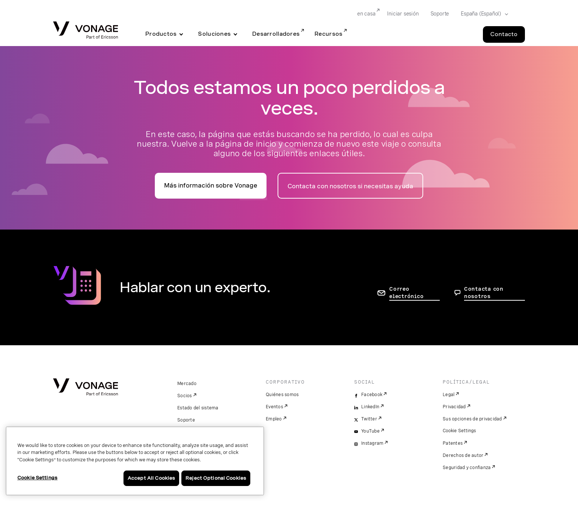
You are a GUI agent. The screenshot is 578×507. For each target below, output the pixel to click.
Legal (449, 394)
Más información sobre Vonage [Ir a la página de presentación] (210, 185)
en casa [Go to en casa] (366, 14)
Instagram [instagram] (372, 443)
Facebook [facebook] (371, 394)
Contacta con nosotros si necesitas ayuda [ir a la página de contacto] (350, 186)
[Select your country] (482, 14)
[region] (135, 461)
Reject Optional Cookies (215, 478)
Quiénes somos (282, 394)
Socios (184, 395)
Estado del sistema (198, 407)
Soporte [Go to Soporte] (440, 14)
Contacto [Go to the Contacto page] (504, 34)
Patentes (453, 443)
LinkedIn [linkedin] (370, 406)
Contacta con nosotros (484, 292)
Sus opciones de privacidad (472, 419)
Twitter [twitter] (369, 419)
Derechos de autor (463, 455)
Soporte (186, 420)
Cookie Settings (460, 430)
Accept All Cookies (151, 478)
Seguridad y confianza (467, 467)
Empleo (274, 419)
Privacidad (454, 406)
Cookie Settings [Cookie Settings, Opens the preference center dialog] (37, 477)
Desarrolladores (276, 34)
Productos (161, 34)
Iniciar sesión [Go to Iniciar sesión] (402, 14)
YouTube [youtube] (370, 431)
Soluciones (214, 34)
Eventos (274, 406)
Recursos (328, 34)
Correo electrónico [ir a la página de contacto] (406, 292)
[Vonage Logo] (85, 30)
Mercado (186, 383)
